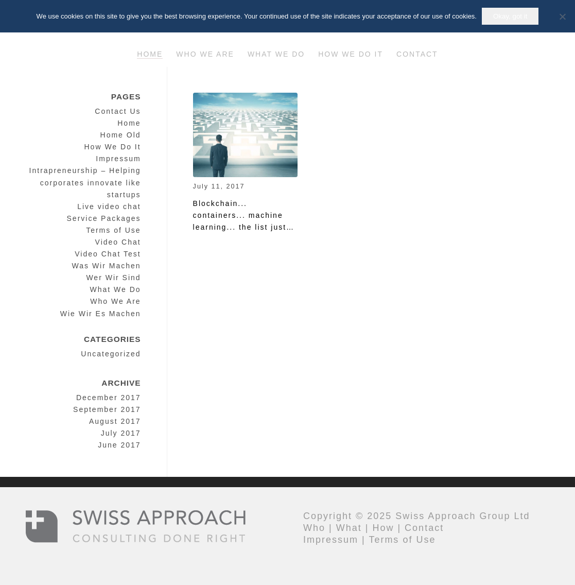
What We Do (115, 289)
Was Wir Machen (106, 266)
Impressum (118, 158)
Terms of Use (113, 230)
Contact (424, 528)
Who (314, 528)
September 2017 (107, 409)
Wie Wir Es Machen (100, 313)
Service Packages (104, 218)
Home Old (120, 135)
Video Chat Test (108, 254)
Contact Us (118, 111)
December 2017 (108, 397)
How (383, 528)
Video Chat (118, 242)
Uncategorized (111, 354)
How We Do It (112, 147)
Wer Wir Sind (113, 277)
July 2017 (121, 433)
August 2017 (115, 421)
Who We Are (115, 301)
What (349, 528)
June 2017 (119, 445)
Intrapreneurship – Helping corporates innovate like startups (85, 182)
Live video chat (109, 206)
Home (129, 123)
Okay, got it (510, 16)
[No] (562, 16)
